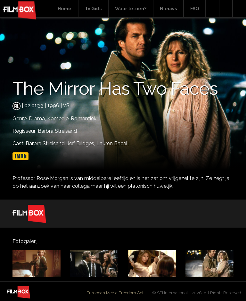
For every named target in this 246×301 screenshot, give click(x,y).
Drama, (38, 118)
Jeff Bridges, (81, 143)
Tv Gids (93, 8)
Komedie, (59, 118)
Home (64, 8)
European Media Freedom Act (115, 292)
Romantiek (83, 118)
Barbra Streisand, (46, 143)
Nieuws (168, 8)
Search (212, 9)
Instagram (239, 9)
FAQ (194, 8)
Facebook (226, 9)
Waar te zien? (130, 8)
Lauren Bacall (112, 143)
